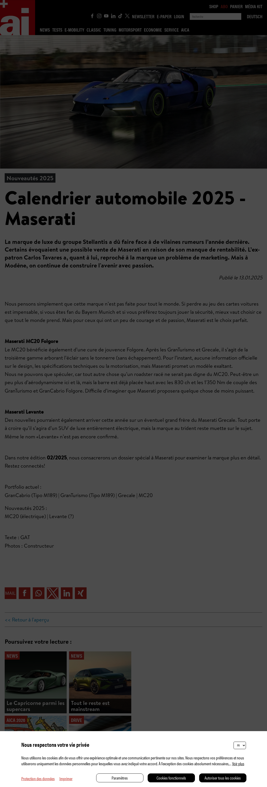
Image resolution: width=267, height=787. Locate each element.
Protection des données (38, 778)
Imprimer (66, 778)
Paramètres (120, 778)
